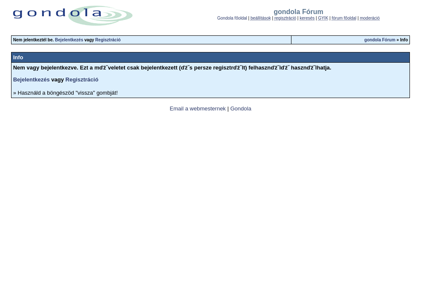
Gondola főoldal (232, 18)
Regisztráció (108, 40)
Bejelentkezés (69, 40)
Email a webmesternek (198, 108)
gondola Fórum (379, 40)
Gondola (240, 108)
